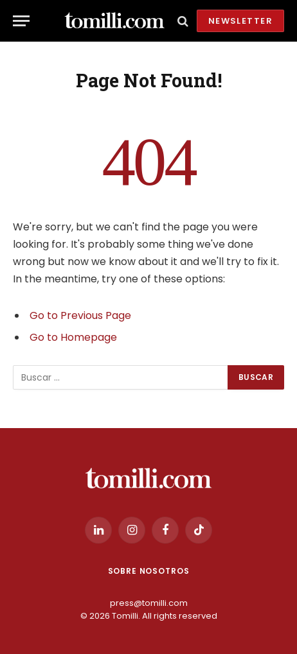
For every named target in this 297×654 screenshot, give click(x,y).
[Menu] (21, 20)
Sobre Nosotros (149, 570)
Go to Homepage (73, 337)
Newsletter (240, 21)
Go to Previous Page (80, 315)
